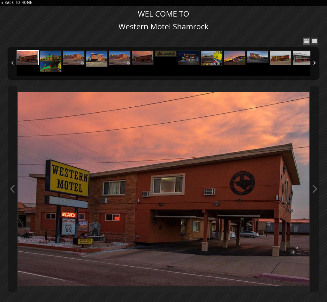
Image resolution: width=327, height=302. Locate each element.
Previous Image (12, 189)
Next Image (314, 189)
